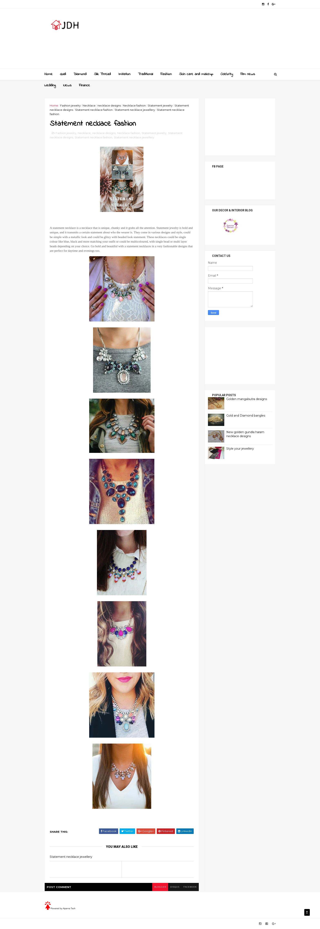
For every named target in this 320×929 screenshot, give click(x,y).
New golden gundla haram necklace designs (245, 434)
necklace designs (109, 105)
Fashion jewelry (70, 105)
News (67, 85)
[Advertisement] (201, 40)
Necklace (89, 105)
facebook (190, 887)
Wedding (50, 85)
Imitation (124, 74)
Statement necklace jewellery (135, 109)
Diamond (80, 74)
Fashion (166, 74)
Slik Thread (102, 74)
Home (48, 74)
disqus (174, 887)
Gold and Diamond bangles (245, 415)
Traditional (145, 74)
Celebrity (227, 74)
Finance (84, 85)
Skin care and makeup (196, 74)
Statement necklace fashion (94, 109)
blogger (160, 887)
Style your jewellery (240, 448)
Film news (247, 74)
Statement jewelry (160, 105)
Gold (63, 74)
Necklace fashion (134, 105)
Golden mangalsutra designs (246, 399)
